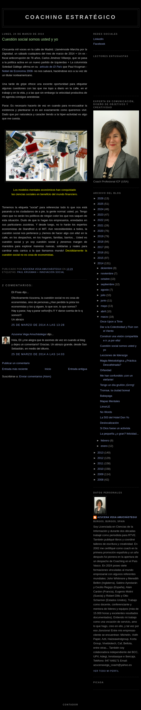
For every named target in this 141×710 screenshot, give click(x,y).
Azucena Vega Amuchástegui (28, 334)
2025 (100, 203)
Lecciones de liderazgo (114, 355)
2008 (100, 479)
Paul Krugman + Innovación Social (40, 272)
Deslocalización (109, 422)
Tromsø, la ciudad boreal (115, 390)
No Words (106, 412)
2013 (100, 452)
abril (104, 311)
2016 (100, 252)
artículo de (51, 66)
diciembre (107, 268)
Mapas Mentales (110, 401)
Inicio (48, 368)
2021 (100, 225)
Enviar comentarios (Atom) (35, 376)
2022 (100, 220)
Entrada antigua (77, 368)
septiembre (108, 284)
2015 (100, 257)
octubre (106, 278)
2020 (100, 230)
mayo (104, 305)
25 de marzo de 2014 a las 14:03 (37, 354)
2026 (100, 198)
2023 (100, 214)
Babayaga (106, 395)
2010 (100, 468)
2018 (100, 241)
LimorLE (105, 406)
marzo (105, 316)
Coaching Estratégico (70, 17)
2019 (100, 236)
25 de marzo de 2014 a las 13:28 (37, 324)
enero (104, 445)
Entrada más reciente (15, 368)
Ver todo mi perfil (106, 671)
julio (103, 295)
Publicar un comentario (16, 363)
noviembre (107, 273)
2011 (100, 463)
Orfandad (105, 370)
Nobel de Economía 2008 (17, 71)
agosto (105, 289)
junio (104, 300)
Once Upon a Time (111, 321)
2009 (100, 474)
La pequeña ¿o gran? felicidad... (119, 433)
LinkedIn (98, 39)
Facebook (99, 43)
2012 (100, 458)
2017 (100, 247)
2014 (100, 263)
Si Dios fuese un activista (115, 428)
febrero (105, 440)
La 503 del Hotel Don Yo (114, 417)
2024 (100, 209)
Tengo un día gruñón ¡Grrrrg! (117, 385)
